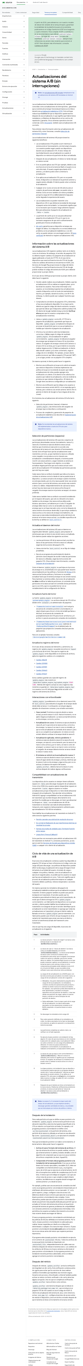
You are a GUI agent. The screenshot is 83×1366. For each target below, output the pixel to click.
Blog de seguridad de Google (53, 1353)
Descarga (31, 1349)
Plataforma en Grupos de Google (52, 1358)
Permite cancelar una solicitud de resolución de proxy (54, 820)
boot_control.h (55, 520)
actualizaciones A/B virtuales (54, 93)
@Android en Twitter (53, 1343)
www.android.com (70, 1356)
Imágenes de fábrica (34, 1357)
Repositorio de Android (35, 1343)
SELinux (69, 572)
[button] (11, 16)
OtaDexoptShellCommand (45, 626)
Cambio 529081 (41, 667)
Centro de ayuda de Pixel (72, 1348)
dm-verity (39, 226)
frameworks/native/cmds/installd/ (50, 606)
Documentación (9, 8)
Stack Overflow (69, 1362)
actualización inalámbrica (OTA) (52, 111)
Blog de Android (52, 1349)
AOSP (34, 69)
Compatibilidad (67, 12)
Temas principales (53, 69)
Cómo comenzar (21, 12)
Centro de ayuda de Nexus (71, 1352)
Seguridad (35, 12)
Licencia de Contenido (53, 1311)
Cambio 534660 (41, 670)
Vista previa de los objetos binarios (36, 1353)
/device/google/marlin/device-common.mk (49, 637)
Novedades (6, 12)
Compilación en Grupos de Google (52, 1362)
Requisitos (31, 1346)
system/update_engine (41, 600)
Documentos (41, 69)
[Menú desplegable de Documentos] (28, 2)
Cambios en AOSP (41, 46)
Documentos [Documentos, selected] (21, 2)
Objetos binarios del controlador (34, 1361)
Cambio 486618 (41, 660)
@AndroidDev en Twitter (54, 1346)
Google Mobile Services (72, 1359)
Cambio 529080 (41, 663)
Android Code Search (40, 2)
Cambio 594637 (41, 674)
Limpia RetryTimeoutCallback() (46, 835)
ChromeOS (48, 123)
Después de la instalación (45, 564)
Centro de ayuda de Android (71, 1344)
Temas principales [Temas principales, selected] (51, 12)
